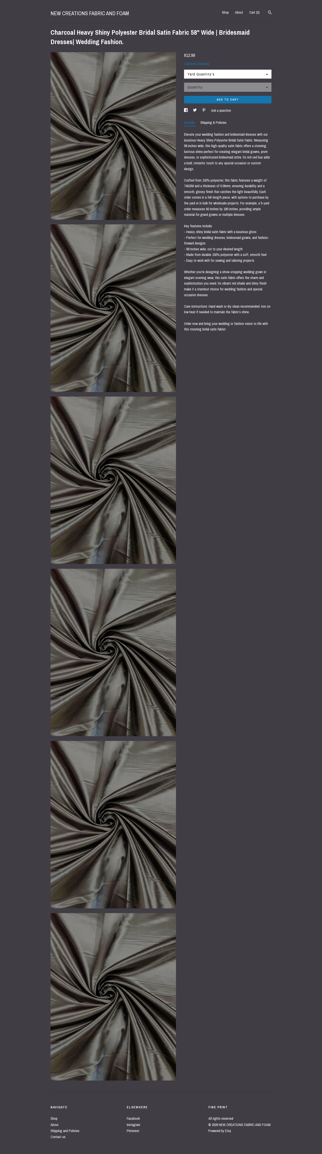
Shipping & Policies (213, 122)
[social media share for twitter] (195, 110)
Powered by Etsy (219, 1130)
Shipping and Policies (65, 1130)
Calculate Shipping (196, 63)
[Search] (269, 13)
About (239, 12)
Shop (225, 12)
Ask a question (221, 110)
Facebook (133, 1118)
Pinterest (133, 1130)
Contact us (58, 1136)
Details (190, 122)
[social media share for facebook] (186, 110)
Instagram (133, 1124)
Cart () (254, 12)
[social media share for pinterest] (204, 110)
